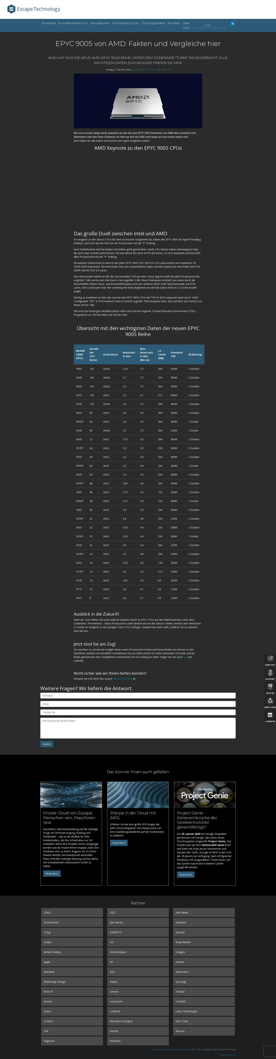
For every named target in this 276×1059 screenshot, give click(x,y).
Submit (47, 744)
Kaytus (114, 981)
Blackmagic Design (54, 981)
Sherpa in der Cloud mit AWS (133, 815)
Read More (52, 873)
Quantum (181, 922)
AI (162, 69)
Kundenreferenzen (73, 23)
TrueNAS (181, 1001)
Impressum (168, 1049)
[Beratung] (270, 702)
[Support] (270, 674)
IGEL (112, 971)
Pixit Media (182, 912)
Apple (47, 962)
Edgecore (49, 1041)
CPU (168, 69)
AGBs (193, 1049)
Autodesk (49, 971)
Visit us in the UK (228, 1055)
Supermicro (182, 971)
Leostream (116, 1001)
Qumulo (180, 932)
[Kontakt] (270, 660)
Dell (46, 1031)
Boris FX (48, 991)
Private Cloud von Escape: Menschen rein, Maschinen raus (69, 817)
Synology (181, 981)
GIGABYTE (116, 932)
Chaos (47, 1011)
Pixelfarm (115, 1041)
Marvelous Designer (121, 1021)
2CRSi (47, 912)
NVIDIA (114, 1031)
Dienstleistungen (125, 23)
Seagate (180, 952)
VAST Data (182, 1021)
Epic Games (116, 922)
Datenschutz (182, 1049)
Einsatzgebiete (153, 23)
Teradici (180, 991)
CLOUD (154, 69)
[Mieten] (270, 688)
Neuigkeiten (100, 23)
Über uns (186, 25)
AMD (136, 69)
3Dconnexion (51, 922)
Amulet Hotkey (52, 952)
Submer (180, 962)
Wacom (180, 1031)
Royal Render (183, 942)
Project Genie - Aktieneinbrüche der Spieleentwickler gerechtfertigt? (197, 820)
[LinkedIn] (270, 716)
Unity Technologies (186, 1011)
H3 (111, 942)
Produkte (49, 23)
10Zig (47, 932)
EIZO (112, 912)
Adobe (47, 942)
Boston (48, 1001)
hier (185, 657)
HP (111, 962)
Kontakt (174, 23)
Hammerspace (118, 952)
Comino (48, 1021)
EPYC (144, 69)
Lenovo (114, 991)
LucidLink (115, 1011)
